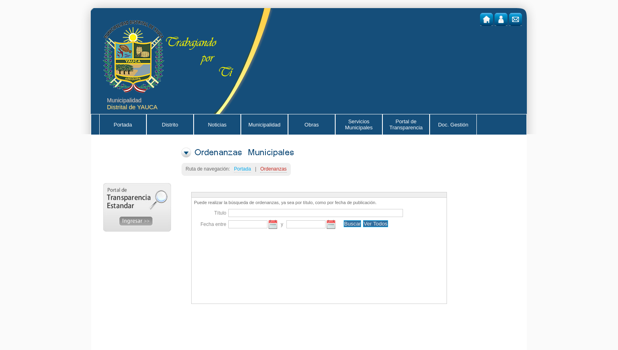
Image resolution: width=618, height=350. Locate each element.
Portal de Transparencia (406, 124)
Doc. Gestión (453, 125)
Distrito (170, 125)
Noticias (217, 125)
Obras (312, 125)
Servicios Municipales (359, 124)
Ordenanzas (273, 169)
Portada (123, 125)
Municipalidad (264, 125)
